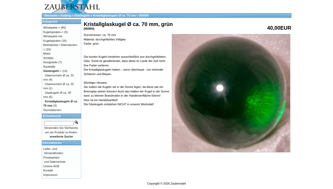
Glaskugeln (82, 15)
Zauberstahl (178, 183)
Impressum (50, 174)
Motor (47, 53)
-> (52, 70)
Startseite (50, 15)
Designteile (50, 62)
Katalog (65, 15)
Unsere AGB (51, 166)
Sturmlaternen (52, 110)
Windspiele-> (51, 27)
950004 (144, 15)
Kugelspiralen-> (53, 32)
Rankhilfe (49, 66)
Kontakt (48, 170)
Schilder (48, 58)
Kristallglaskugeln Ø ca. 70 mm (114, 15)
